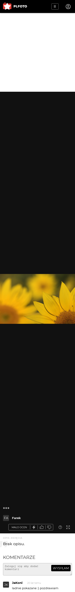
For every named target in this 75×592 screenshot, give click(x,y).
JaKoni (17, 584)
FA (6, 518)
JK (6, 586)
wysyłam (61, 568)
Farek (16, 518)
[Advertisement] (37, 52)
